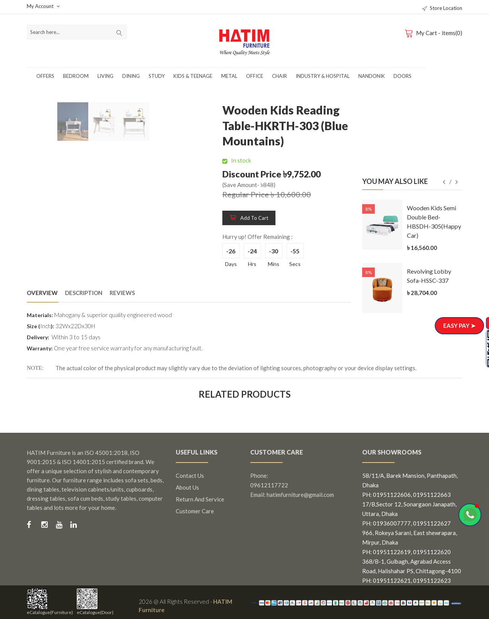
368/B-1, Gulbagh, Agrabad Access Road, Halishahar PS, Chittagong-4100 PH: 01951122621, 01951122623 (411, 571)
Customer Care (195, 511)
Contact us (190, 475)
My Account (43, 6)
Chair (279, 76)
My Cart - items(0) (434, 32)
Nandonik (371, 76)
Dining (131, 76)
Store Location (442, 8)
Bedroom (76, 76)
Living (105, 76)
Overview (42, 292)
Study (157, 76)
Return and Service (200, 499)
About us (187, 487)
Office (254, 76)
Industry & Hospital (323, 76)
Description (83, 292)
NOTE (34, 368)
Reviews (122, 292)
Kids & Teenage (192, 76)
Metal (229, 76)
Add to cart (249, 217)
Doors (402, 76)
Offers (45, 76)
